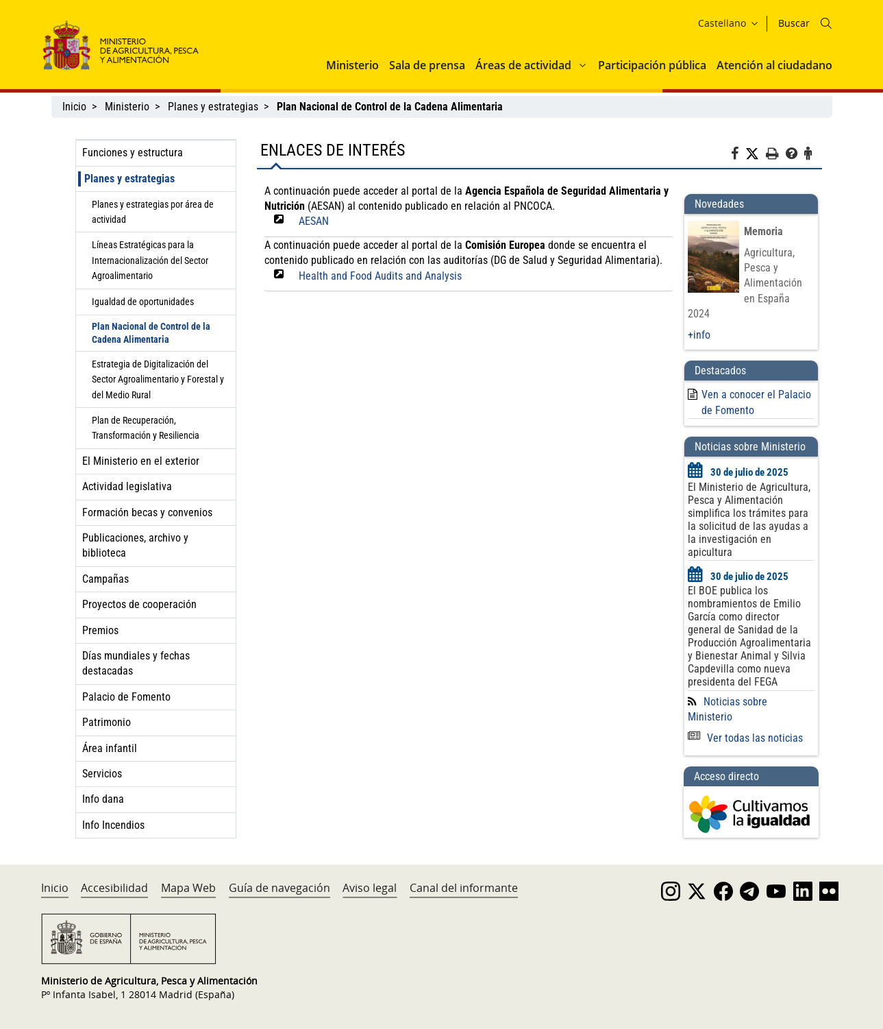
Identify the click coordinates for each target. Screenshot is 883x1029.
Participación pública (652, 65)
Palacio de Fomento (126, 696)
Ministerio (352, 65)
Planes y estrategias (213, 106)
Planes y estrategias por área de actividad (153, 212)
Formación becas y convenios (147, 512)
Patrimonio (106, 722)
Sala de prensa (427, 65)
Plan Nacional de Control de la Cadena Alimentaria (151, 333)
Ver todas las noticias (745, 737)
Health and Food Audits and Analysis (380, 275)
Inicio (74, 106)
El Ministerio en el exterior (140, 461)
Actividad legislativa (127, 486)
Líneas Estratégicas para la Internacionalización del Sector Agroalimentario (150, 260)
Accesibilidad (114, 887)
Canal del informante (464, 887)
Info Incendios (113, 825)
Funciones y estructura (132, 152)
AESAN (314, 221)
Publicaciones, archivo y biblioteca (135, 545)
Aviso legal (370, 887)
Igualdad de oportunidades (143, 301)
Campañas (105, 578)
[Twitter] (755, 154)
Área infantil (109, 748)
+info (699, 334)
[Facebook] (738, 155)
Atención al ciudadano (774, 65)
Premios (100, 630)
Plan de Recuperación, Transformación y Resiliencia (145, 428)
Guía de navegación (279, 887)
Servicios (102, 773)
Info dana (103, 799)
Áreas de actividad (523, 65)
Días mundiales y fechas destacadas (136, 663)
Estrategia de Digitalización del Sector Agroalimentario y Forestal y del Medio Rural (158, 379)
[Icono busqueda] (826, 23)
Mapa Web (188, 887)
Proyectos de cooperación (139, 604)
